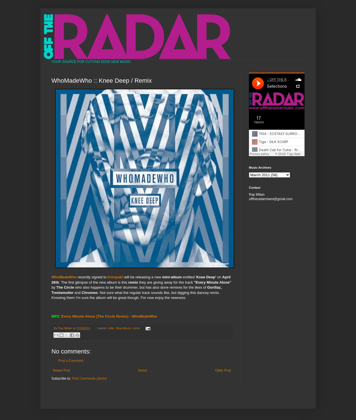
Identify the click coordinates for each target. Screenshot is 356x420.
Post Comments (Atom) (89, 378)
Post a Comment (70, 361)
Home (142, 370)
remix (136, 328)
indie (111, 328)
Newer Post (61, 370)
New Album (123, 328)
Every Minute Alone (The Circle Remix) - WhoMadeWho (109, 316)
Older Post (223, 370)
